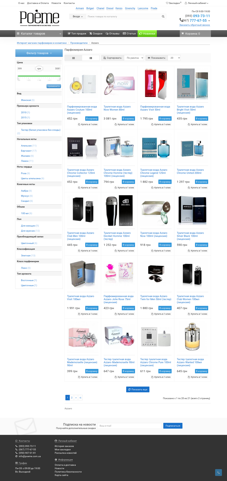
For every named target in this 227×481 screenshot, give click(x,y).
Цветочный (29, 243)
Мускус (27, 195)
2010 (25, 112)
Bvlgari (90, 8)
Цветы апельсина (32, 178)
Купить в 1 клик (87, 124)
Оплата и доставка (65, 465)
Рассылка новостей (66, 452)
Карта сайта (61, 475)
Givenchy (130, 8)
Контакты (69, 3)
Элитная (28, 255)
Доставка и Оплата (38, 3)
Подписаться (173, 425)
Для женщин (30, 225)
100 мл (26, 213)
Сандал (27, 201)
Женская (28, 100)
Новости (56, 3)
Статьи (129, 33)
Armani (80, 8)
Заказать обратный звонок (194, 25)
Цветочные (29, 285)
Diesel (110, 8)
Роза (25, 173)
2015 (25, 117)
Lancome (143, 8)
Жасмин (27, 155)
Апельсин (29, 145)
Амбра (26, 190)
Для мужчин (30, 230)
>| (80, 397)
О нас (21, 3)
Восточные (29, 280)
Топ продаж (77, 33)
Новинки (147, 33)
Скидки (96, 33)
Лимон (27, 161)
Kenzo (119, 8)
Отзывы (112, 33)
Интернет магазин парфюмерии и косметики (42, 43)
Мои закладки (63, 449)
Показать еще (137, 389)
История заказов (64, 446)
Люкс (26, 268)
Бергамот (29, 150)
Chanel (100, 8)
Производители (79, 43)
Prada (154, 8)
